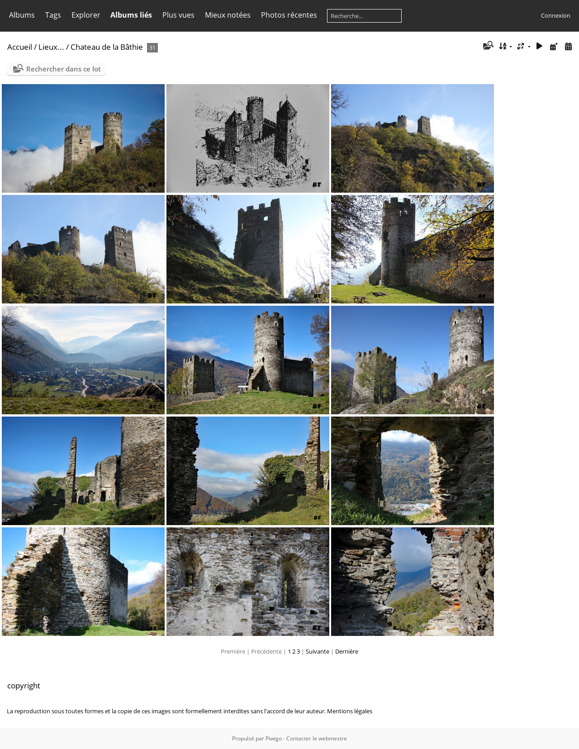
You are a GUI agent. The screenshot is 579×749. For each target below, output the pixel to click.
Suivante (317, 651)
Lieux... (51, 47)
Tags (53, 15)
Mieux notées (228, 15)
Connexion (555, 15)
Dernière (346, 651)
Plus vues (178, 15)
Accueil (19, 47)
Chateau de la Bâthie (107, 47)
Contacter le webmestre (316, 738)
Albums (22, 15)
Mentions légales (349, 711)
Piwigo (274, 738)
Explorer (85, 15)
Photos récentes (289, 15)
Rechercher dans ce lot (63, 68)
